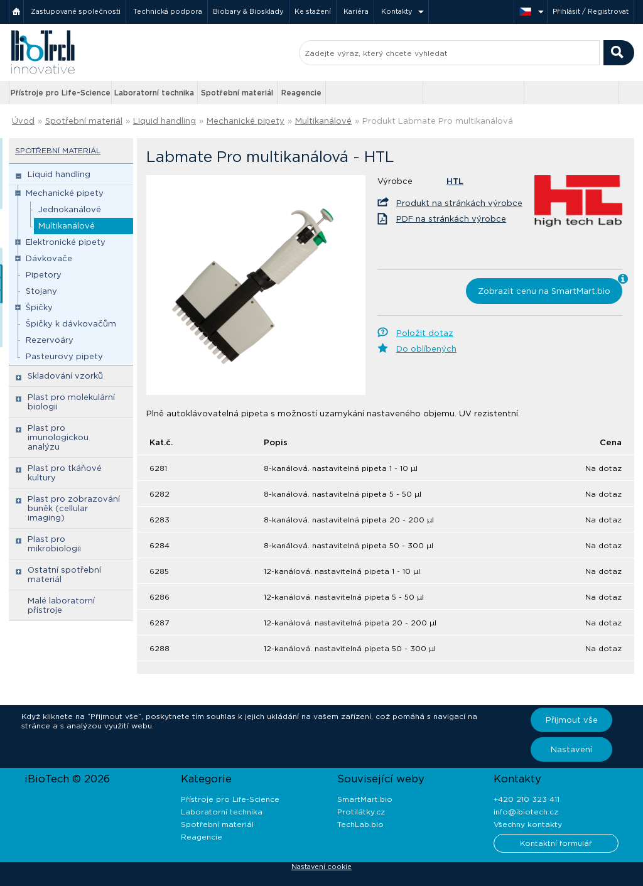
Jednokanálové (69, 209)
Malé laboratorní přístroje (61, 605)
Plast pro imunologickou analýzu (58, 437)
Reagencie (301, 92)
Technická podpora (167, 11)
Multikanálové (323, 121)
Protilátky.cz (361, 811)
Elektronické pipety (65, 242)
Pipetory (44, 274)
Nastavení (571, 749)
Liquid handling (164, 121)
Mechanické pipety (245, 121)
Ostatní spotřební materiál (64, 574)
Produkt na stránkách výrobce (459, 203)
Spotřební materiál (237, 92)
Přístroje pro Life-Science (61, 92)
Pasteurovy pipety (64, 356)
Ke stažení (312, 11)
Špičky (39, 307)
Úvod (23, 121)
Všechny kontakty (528, 824)
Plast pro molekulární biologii (71, 401)
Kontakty (397, 11)
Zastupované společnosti (76, 11)
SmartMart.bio (364, 799)
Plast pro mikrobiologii (54, 543)
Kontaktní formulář (556, 843)
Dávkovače (49, 258)
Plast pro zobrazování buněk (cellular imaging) (74, 508)
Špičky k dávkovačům (71, 323)
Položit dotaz (424, 333)
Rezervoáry (49, 340)
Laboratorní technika (154, 92)
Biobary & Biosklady (248, 11)
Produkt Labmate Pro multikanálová (437, 121)
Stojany (41, 291)
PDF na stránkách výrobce (451, 219)
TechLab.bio (360, 824)
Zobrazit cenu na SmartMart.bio (544, 291)
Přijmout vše (572, 720)
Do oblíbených (426, 349)
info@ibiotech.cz (526, 811)
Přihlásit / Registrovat (591, 11)
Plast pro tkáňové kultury (65, 472)
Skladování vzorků (65, 376)
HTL (454, 181)
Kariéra (356, 11)
